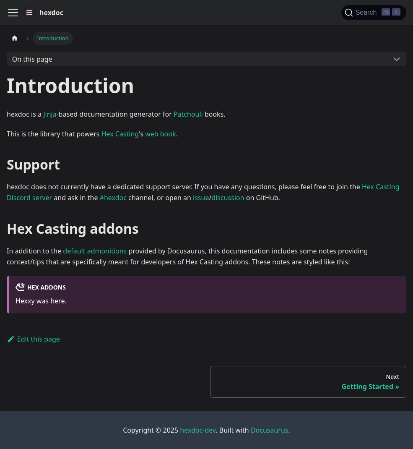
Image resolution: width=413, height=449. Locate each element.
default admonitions (95, 251)
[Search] (373, 12)
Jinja (50, 114)
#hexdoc (113, 197)
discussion (227, 197)
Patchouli (188, 114)
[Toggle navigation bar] (13, 12)
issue (201, 197)
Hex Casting (120, 133)
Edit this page (33, 339)
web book (160, 133)
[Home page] (15, 38)
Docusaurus (269, 430)
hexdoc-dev (198, 430)
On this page (32, 59)
